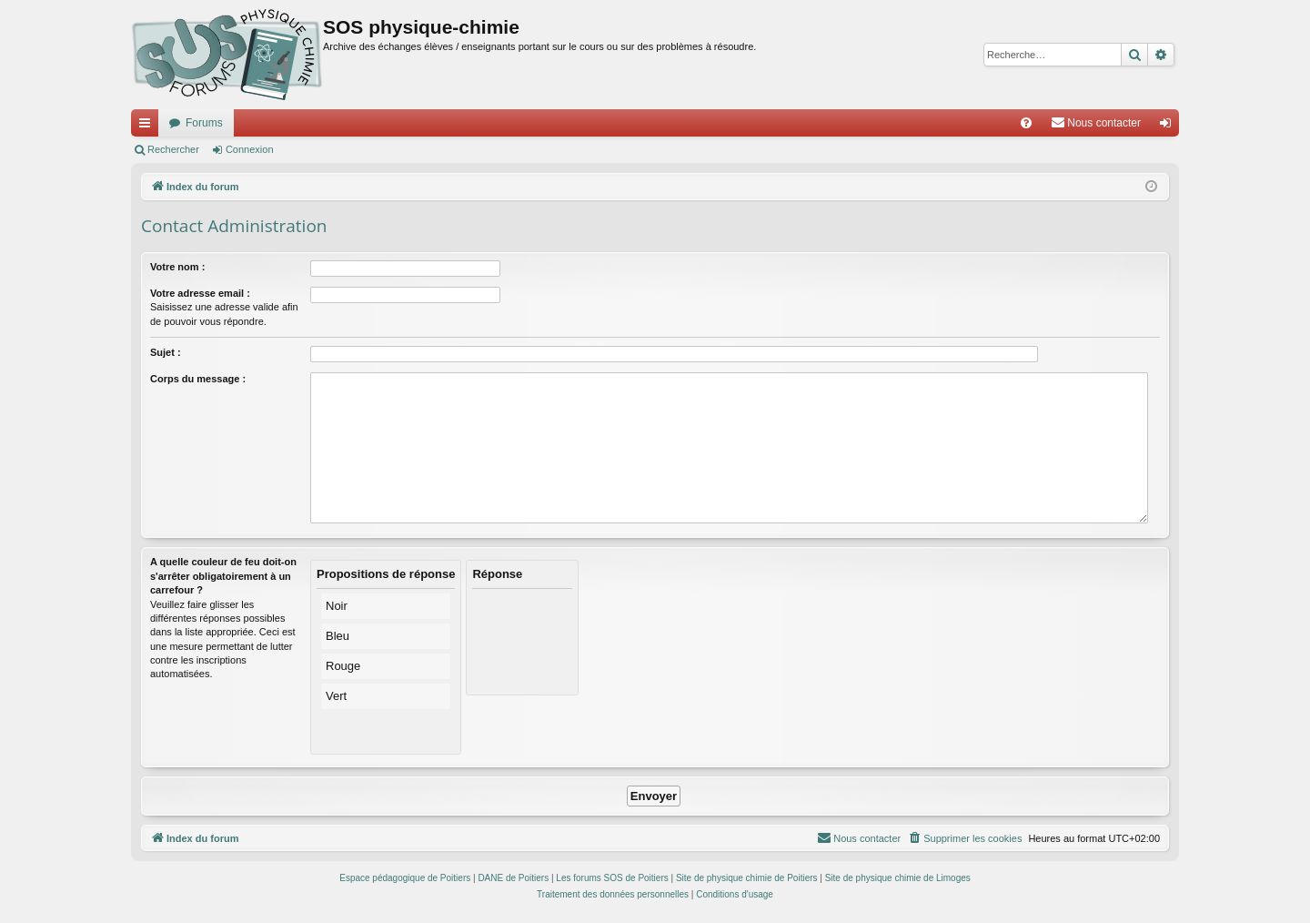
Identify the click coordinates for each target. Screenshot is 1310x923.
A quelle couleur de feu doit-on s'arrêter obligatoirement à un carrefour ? (223, 575)
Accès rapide (148, 127)
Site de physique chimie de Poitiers (747, 878)
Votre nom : (177, 266)
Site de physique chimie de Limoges (898, 878)
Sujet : (165, 352)
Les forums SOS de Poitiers (612, 878)
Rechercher (173, 149)
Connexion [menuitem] (1169, 127)
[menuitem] (1026, 123)
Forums (204, 123)
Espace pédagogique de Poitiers (404, 878)
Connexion (250, 149)
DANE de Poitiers (513, 878)
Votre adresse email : (200, 293)
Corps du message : (198, 378)
